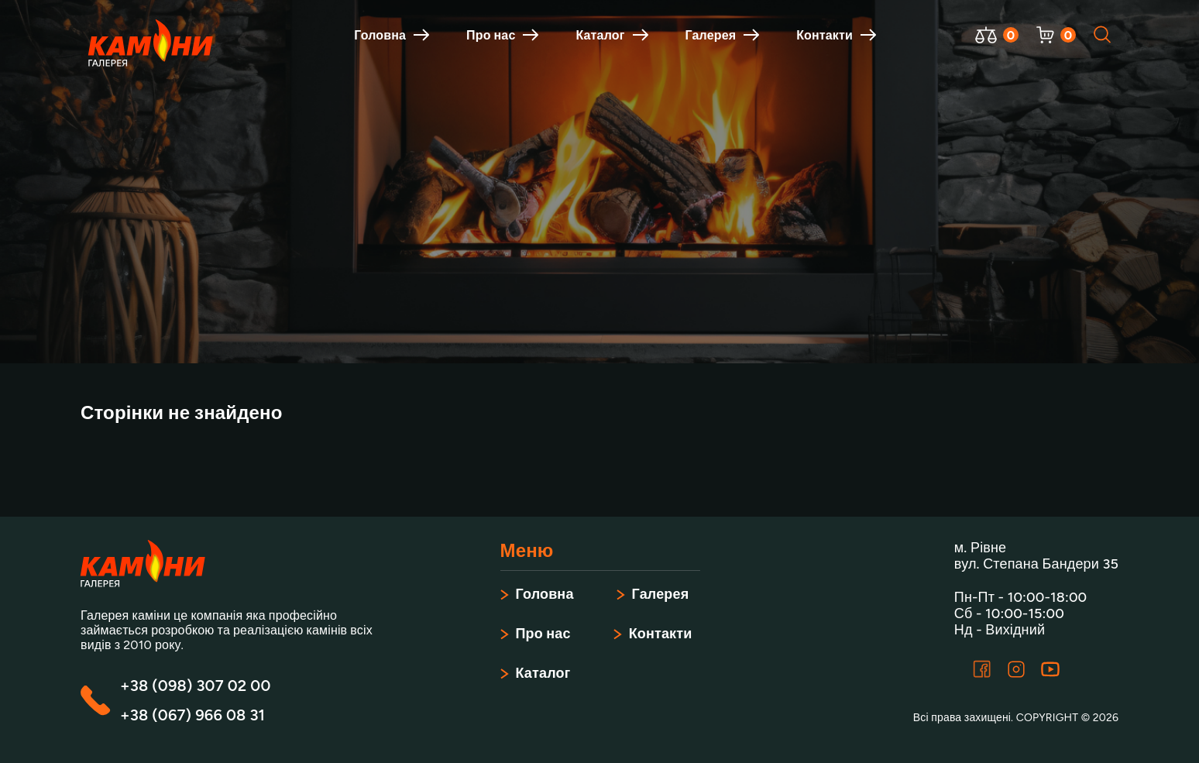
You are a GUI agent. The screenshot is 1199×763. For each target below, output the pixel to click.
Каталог (611, 35)
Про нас (502, 35)
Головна (391, 35)
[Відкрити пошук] (1102, 34)
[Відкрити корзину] (1045, 35)
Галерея (722, 35)
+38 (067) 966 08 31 (192, 715)
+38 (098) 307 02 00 (195, 685)
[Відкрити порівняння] (986, 35)
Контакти (836, 35)
